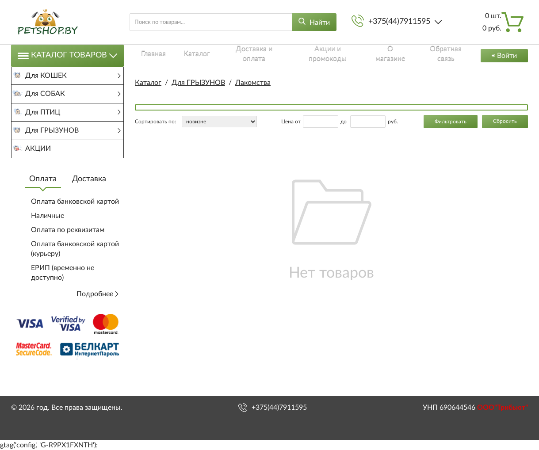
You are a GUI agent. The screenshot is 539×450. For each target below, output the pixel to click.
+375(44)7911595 (399, 22)
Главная (147, 55)
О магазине (376, 55)
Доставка (89, 200)
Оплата (43, 200)
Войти (502, 55)
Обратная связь (431, 55)
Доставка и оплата (238, 55)
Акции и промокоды (313, 55)
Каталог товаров (67, 55)
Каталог (184, 55)
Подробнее (97, 315)
